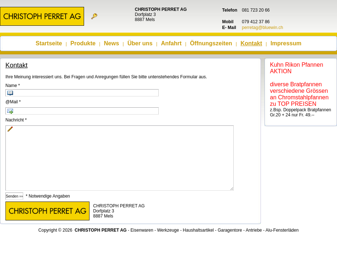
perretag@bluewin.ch (262, 27)
